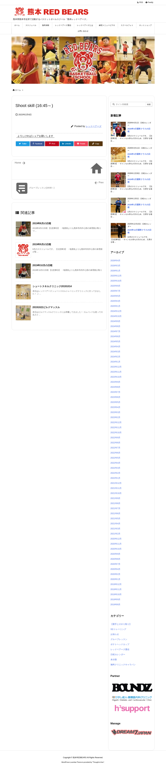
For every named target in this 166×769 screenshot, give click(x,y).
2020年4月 (116, 569)
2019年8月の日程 (42, 223)
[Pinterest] (52, 143)
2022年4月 (116, 463)
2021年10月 (116, 493)
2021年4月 (116, 523)
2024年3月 (116, 351)
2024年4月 (116, 346)
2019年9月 (116, 599)
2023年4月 (116, 407)
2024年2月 (116, 356)
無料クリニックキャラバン (123, 664)
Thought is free (98, 762)
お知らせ (115, 634)
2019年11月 (116, 589)
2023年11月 (116, 372)
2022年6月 (116, 453)
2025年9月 (116, 286)
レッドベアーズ (93, 126)
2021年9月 (116, 498)
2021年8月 (116, 503)
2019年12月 (116, 584)
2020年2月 (116, 574)
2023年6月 (116, 397)
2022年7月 (116, 447)
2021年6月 (116, 513)
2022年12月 (116, 422)
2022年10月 (116, 432)
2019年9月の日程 (42, 244)
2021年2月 (116, 533)
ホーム (18, 90)
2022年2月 (116, 473)
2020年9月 (116, 554)
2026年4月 (116, 260)
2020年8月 (116, 559)
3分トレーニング (118, 629)
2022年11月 (116, 427)
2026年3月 (116, 265)
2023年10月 (116, 377)
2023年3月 (116, 412)
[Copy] (95, 143)
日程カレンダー (118, 654)
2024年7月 (116, 331)
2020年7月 (116, 564)
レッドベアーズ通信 (120, 649)
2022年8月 (116, 442)
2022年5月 (116, 458)
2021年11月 (116, 488)
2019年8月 (116, 604)
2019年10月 (116, 594)
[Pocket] (81, 143)
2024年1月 (116, 361)
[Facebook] (37, 143)
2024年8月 (116, 326)
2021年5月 (116, 518)
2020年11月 (116, 544)
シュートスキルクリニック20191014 (52, 286)
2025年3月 (116, 301)
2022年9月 (116, 437)
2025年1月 (116, 306)
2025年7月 (116, 291)
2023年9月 (116, 382)
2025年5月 (116, 296)
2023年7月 (116, 392)
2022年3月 (116, 468)
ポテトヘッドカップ (120, 644)
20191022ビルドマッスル (46, 307)
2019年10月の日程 (42, 265)
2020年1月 (116, 579)
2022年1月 (116, 478)
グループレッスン (119, 639)
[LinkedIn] (67, 143)
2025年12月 (116, 275)
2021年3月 (116, 528)
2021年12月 (116, 483)
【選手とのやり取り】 (121, 624)
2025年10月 (116, 281)
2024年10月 (116, 316)
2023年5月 (116, 402)
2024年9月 (116, 321)
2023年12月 (116, 367)
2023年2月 (116, 417)
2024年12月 (116, 311)
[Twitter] (23, 143)
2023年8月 (116, 387)
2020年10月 (116, 549)
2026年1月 (116, 270)
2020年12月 (116, 539)
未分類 (114, 659)
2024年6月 (116, 336)
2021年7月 (116, 508)
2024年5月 (116, 341)
